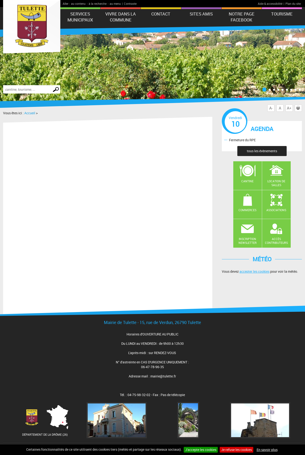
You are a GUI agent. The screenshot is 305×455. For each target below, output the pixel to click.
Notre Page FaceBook (241, 17)
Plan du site (293, 3)
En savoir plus (267, 449)
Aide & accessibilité (270, 3)
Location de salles (276, 183)
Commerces (247, 210)
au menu (115, 3)
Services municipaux (80, 17)
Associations (276, 210)
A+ (289, 108)
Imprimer (299, 108)
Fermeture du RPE (242, 139)
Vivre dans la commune (120, 17)
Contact (160, 14)
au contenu (78, 3)
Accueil (29, 113)
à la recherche (98, 3)
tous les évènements (262, 151)
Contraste (130, 3)
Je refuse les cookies (236, 449)
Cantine (247, 181)
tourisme (282, 14)
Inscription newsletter (248, 241)
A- (271, 108)
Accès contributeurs (276, 241)
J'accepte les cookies (200, 449)
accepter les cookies (254, 271)
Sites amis (201, 14)
